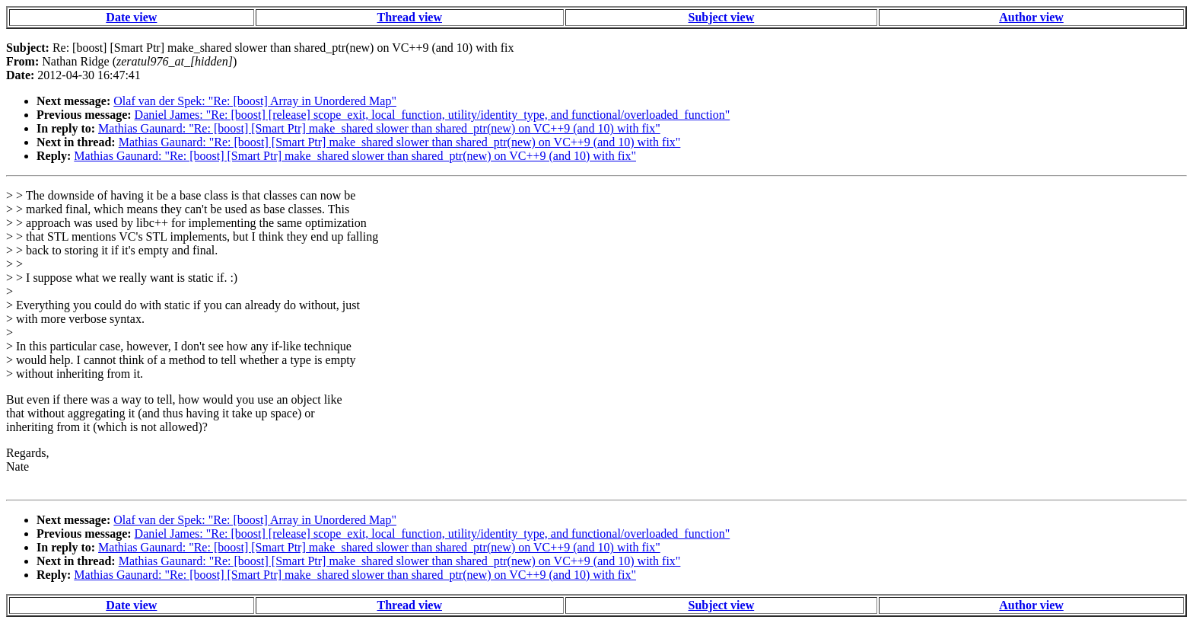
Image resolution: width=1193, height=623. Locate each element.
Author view (1031, 17)
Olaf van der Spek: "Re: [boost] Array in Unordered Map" (254, 100)
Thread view (409, 17)
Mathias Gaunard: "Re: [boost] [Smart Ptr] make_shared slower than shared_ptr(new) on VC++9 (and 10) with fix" (379, 128)
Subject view (722, 17)
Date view (131, 17)
